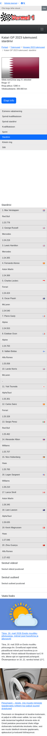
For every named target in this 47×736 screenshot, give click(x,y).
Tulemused (15, 47)
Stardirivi (6, 137)
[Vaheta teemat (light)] (9, 3)
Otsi (44, 8)
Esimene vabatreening (12, 111)
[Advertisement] (23, 179)
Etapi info (10, 100)
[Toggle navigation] (41, 29)
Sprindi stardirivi (9, 122)
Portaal (5, 47)
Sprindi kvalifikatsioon (11, 116)
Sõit (4, 147)
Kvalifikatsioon (8, 127)
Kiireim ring (7, 142)
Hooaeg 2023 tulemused (34, 47)
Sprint (4, 132)
